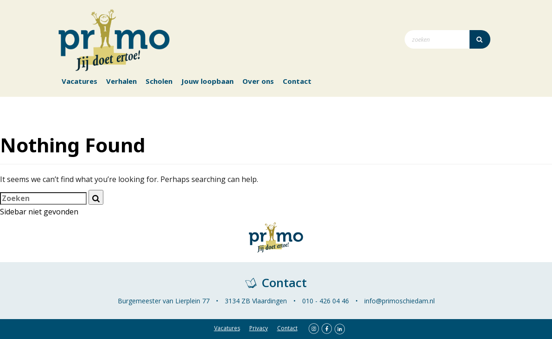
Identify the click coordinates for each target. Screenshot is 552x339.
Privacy (258, 328)
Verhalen (121, 81)
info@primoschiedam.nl (399, 300)
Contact (297, 81)
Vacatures (79, 81)
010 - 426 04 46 (325, 300)
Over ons (258, 81)
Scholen (159, 81)
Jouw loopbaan (207, 81)
